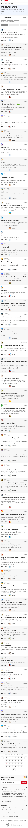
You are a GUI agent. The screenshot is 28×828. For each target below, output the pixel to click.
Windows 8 (16, 20)
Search (25, 17)
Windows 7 (10, 20)
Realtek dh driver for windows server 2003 (13, 277)
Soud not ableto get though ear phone (12, 317)
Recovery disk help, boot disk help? (11, 602)
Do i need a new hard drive (9, 32)
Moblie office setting (7, 672)
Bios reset (4, 119)
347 (9, 766)
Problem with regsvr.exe (8, 729)
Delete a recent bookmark (8, 104)
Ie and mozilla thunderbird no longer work (13, 514)
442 (15, 766)
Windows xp (4, 192)
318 (6, 766)
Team (6, 820)
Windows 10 (3, 20)
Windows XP (11, 21)
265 (6, 760)
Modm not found (6, 645)
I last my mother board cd (8, 76)
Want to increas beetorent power (10, 544)
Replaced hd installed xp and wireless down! (14, 744)
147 (18, 757)
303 (18, 763)
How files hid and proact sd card (10, 262)
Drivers (3, 162)
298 (21, 760)
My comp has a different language (11, 89)
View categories (4, 13)
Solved (23, 24)
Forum (5, 3)
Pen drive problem (6, 686)
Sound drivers (5, 147)
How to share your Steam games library (11, 812)
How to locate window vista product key (12, 345)
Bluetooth (4, 290)
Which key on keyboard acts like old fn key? (14, 714)
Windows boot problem (8, 423)
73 (15, 757)
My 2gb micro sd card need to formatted (13, 408)
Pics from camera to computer (10, 378)
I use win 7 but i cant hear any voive (12, 700)
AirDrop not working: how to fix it (9, 807)
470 (18, 766)
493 (14, 769)
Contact (25, 820)
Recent (4, 24)
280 (9, 760)
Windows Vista (4, 21)
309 (21, 763)
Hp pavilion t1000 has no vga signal (11, 205)
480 (21, 766)
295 (12, 760)
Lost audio (4, 468)
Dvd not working (5, 453)
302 (15, 763)
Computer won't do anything (9, 393)
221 (21, 757)
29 (12, 757)
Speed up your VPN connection (9, 814)
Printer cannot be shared (8, 631)
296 (15, 760)
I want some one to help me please (11, 438)
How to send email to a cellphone (11, 332)
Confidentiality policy (18, 820)
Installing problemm (7, 660)
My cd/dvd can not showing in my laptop (13, 303)
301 (12, 763)
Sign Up (2, 820)
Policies (14, 821)
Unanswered (14, 24)
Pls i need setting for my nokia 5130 (11, 47)
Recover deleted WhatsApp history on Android (12, 809)
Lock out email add (6, 134)
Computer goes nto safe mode (10, 220)
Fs (1, 235)
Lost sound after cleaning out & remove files (14, 483)
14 (9, 757)
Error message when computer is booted (13, 497)
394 (12, 766)
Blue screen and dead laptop (9, 529)
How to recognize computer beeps (10, 816)
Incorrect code (5, 247)
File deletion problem (7, 177)
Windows (11, 3)
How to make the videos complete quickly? (13, 617)
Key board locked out (7, 62)
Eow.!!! (3, 574)
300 (9, 763)
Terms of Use (10, 820)
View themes (10, 13)
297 (18, 760)
